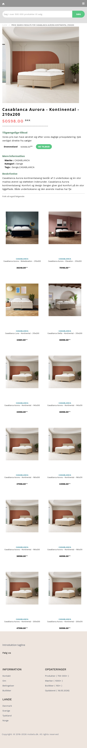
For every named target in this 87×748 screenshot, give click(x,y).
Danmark (7, 706)
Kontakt (6, 676)
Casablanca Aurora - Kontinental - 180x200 (22, 550)
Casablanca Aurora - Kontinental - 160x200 (22, 477)
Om (4, 680)
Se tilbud (44, 146)
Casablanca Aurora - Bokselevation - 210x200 (22, 261)
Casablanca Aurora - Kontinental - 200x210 (65, 622)
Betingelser (8, 685)
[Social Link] (5, 659)
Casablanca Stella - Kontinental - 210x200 (64, 333)
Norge (5, 720)
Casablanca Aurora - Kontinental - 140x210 (64, 405)
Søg (78, 14)
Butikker (6, 690)
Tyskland (7, 715)
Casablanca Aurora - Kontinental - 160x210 (64, 477)
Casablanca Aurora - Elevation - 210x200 (65, 261)
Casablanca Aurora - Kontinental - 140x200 (22, 405)
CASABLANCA (22, 160)
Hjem (4, 25)
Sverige (6, 710)
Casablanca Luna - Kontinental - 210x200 (22, 333)
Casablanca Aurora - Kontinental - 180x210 (64, 550)
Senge (19, 163)
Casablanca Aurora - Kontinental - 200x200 (22, 622)
